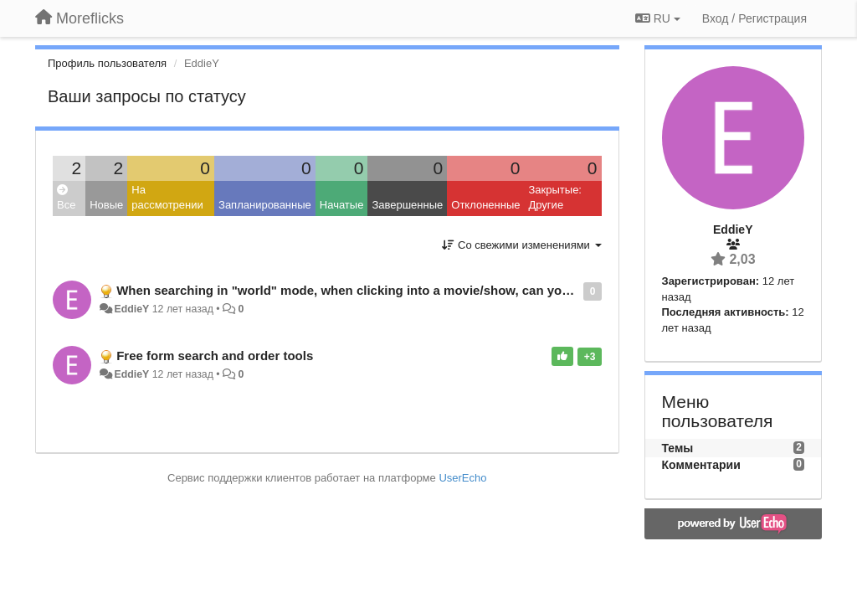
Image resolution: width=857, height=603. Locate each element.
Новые (106, 204)
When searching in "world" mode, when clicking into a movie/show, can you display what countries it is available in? (464, 290)
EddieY (131, 309)
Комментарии (701, 465)
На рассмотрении (167, 197)
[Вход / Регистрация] (754, 18)
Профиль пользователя (107, 63)
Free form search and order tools (214, 355)
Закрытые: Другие (554, 197)
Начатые (342, 204)
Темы (678, 448)
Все (66, 198)
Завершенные (407, 204)
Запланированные (264, 204)
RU (657, 18)
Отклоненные (485, 204)
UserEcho (462, 478)
